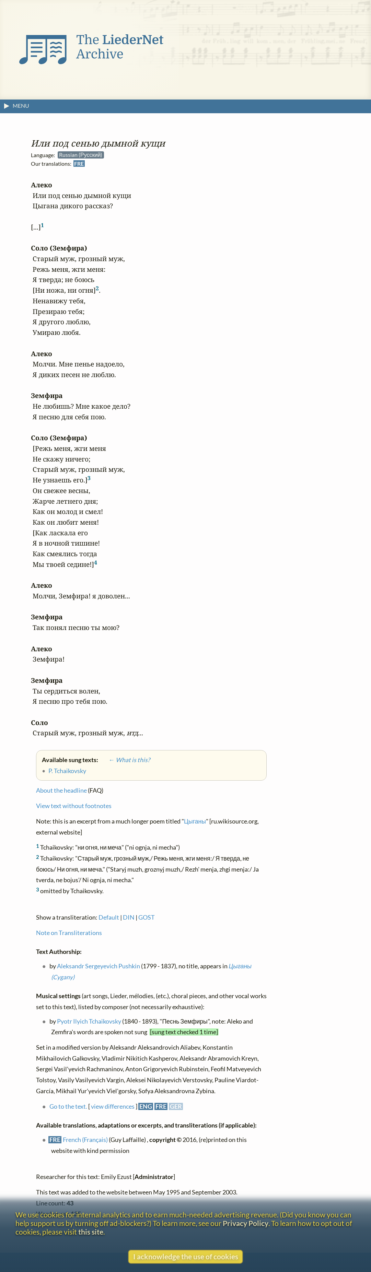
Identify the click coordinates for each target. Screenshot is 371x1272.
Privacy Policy (245, 1223)
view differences (113, 1106)
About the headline (61, 790)
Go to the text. (68, 1106)
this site (90, 1231)
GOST (146, 917)
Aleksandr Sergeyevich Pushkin (98, 966)
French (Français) (85, 1140)
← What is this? (124, 759)
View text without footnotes (74, 806)
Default (108, 917)
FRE (79, 164)
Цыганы (195, 821)
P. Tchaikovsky (67, 770)
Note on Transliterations (69, 932)
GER (176, 1106)
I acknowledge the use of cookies (185, 1256)
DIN (129, 917)
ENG (145, 1106)
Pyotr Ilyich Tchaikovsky (89, 1021)
